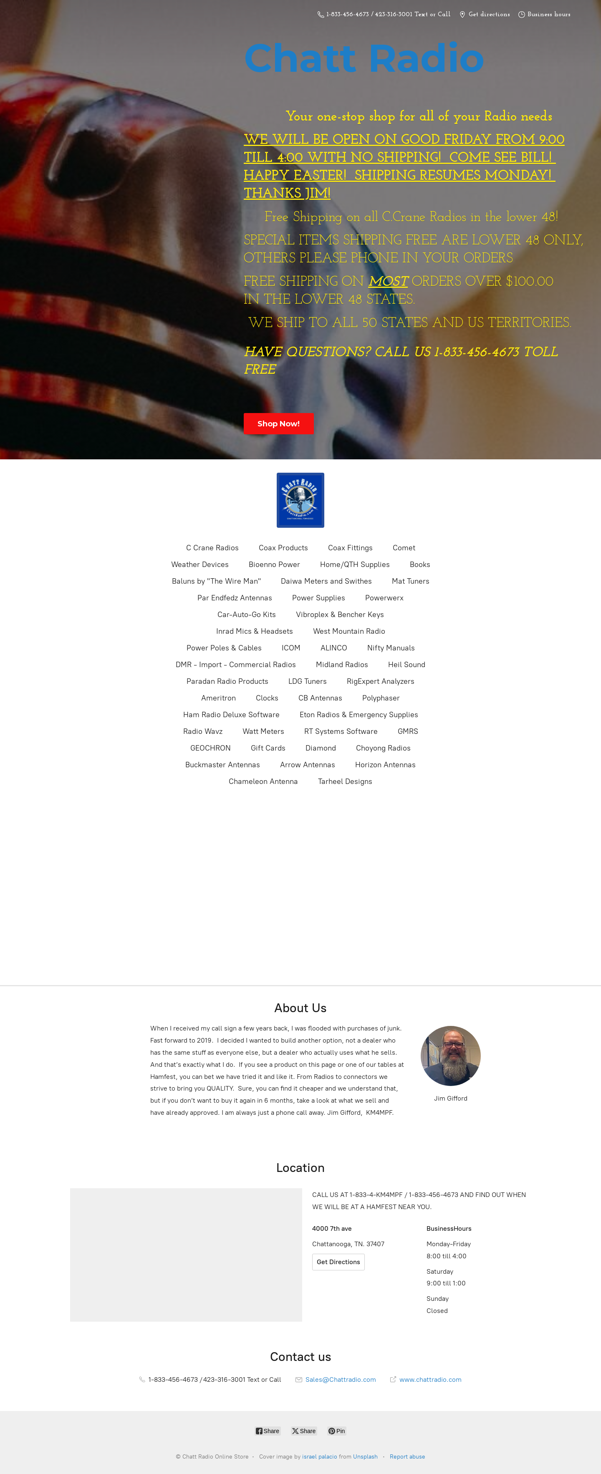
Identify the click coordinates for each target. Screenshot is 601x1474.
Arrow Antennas (307, 764)
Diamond (321, 748)
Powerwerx (384, 597)
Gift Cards (268, 748)
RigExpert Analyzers (380, 681)
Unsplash (365, 1456)
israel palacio (319, 1456)
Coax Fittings (350, 547)
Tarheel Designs (345, 781)
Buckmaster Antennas (222, 764)
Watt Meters (263, 731)
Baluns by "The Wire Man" (216, 581)
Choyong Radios (383, 748)
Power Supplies (318, 597)
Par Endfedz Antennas (234, 597)
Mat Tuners (410, 581)
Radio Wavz (202, 731)
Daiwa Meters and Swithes (326, 581)
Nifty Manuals (391, 648)
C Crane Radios (212, 547)
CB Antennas (320, 698)
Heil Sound (406, 664)
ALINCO (334, 648)
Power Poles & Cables (224, 648)
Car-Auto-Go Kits (246, 614)
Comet (404, 547)
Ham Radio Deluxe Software (231, 714)
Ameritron (218, 698)
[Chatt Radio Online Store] (300, 500)
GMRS (408, 731)
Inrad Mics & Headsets (254, 631)
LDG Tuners (307, 681)
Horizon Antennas (385, 764)
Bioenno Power (274, 564)
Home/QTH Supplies (355, 564)
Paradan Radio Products (227, 681)
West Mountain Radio (349, 631)
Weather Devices (200, 564)
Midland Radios (342, 664)
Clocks (267, 698)
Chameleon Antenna (263, 781)
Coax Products (283, 547)
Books (420, 564)
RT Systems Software (341, 731)
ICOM (291, 648)
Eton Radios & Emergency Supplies (359, 714)
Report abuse (407, 1456)
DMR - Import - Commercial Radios (236, 664)
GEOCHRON (210, 748)
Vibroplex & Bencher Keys (340, 614)
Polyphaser (381, 698)
